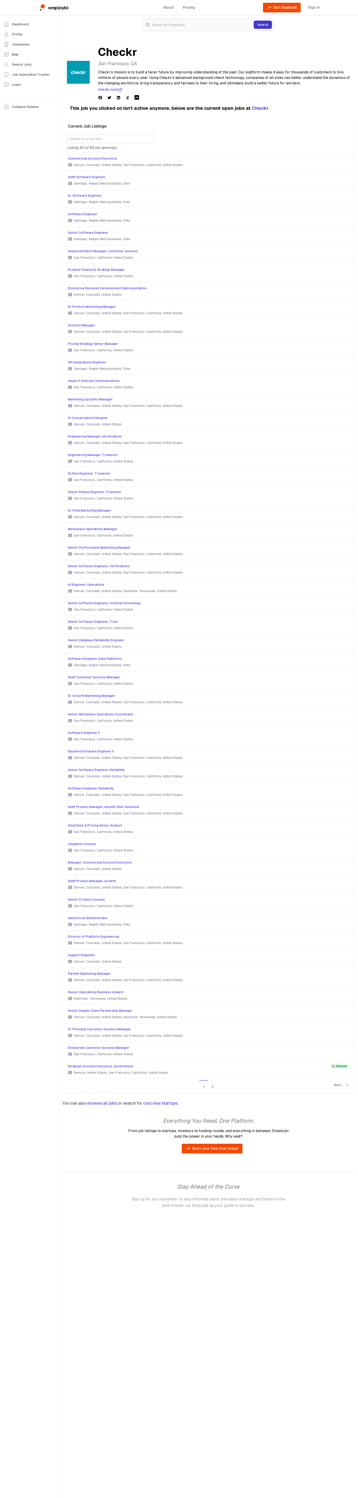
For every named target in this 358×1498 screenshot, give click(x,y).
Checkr (260, 108)
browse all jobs (102, 1103)
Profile (13, 34)
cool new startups (160, 1103)
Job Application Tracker (27, 74)
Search (262, 25)
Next (341, 1085)
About (168, 7)
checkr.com (110, 89)
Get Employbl (282, 7)
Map (11, 54)
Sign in (314, 7)
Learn (12, 84)
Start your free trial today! (212, 1148)
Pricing (189, 7)
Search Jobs (18, 64)
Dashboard (16, 24)
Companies (17, 44)
